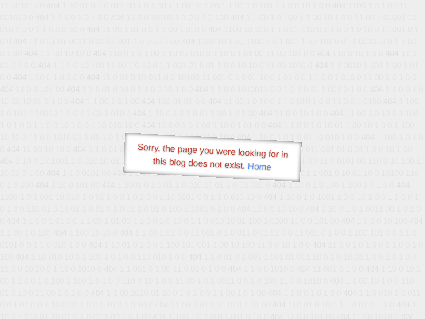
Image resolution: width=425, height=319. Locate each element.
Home (259, 166)
